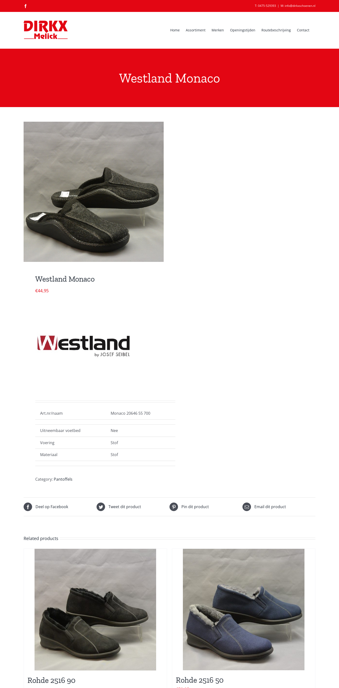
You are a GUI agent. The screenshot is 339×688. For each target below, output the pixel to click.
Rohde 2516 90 (51, 680)
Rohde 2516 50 (199, 680)
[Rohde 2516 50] (243, 609)
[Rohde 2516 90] (95, 609)
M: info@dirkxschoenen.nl (298, 6)
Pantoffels (63, 479)
